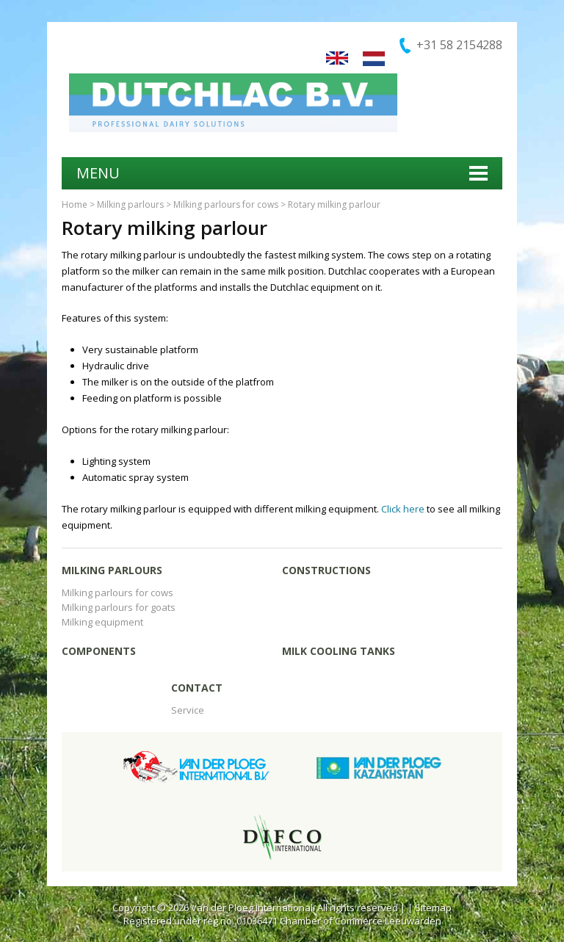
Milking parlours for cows (225, 204)
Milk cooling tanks (338, 651)
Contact (197, 688)
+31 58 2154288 (459, 45)
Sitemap (433, 907)
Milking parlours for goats (119, 607)
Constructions (326, 570)
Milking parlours (130, 204)
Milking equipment (102, 621)
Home (74, 204)
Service (187, 710)
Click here (402, 508)
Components (99, 651)
